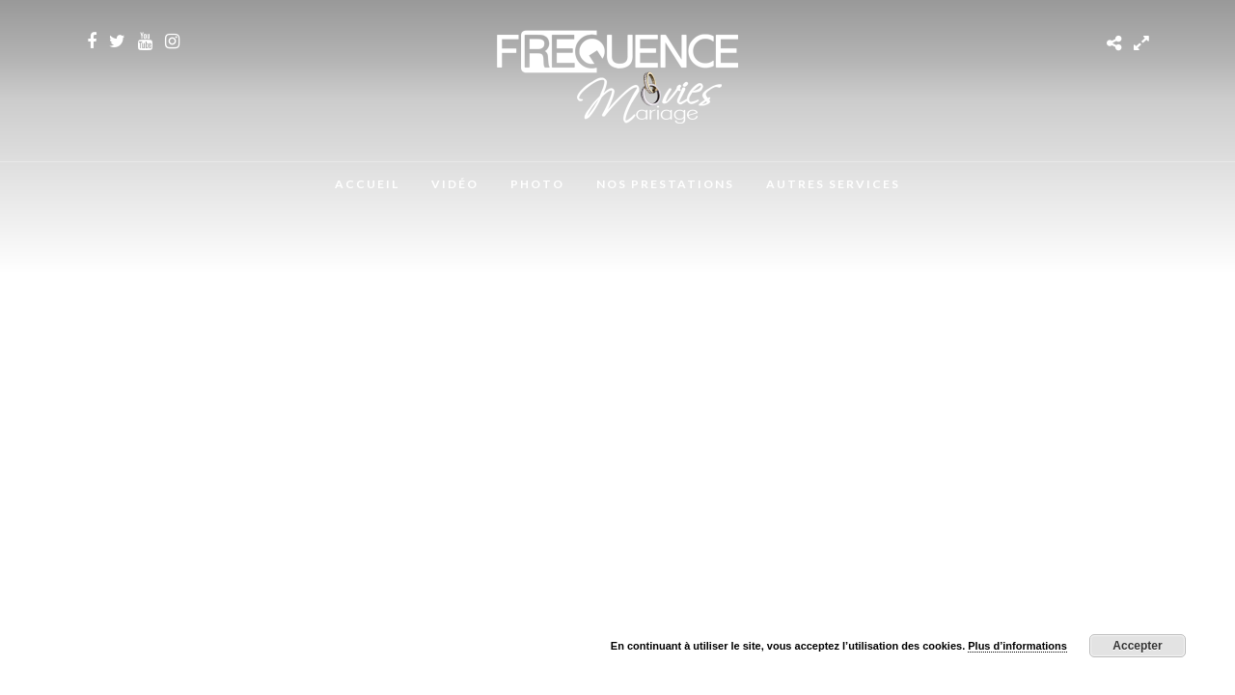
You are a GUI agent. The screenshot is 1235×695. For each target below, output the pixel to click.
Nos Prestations (665, 184)
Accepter (1137, 646)
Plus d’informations (1017, 646)
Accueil (367, 184)
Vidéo (455, 184)
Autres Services (833, 184)
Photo (537, 184)
